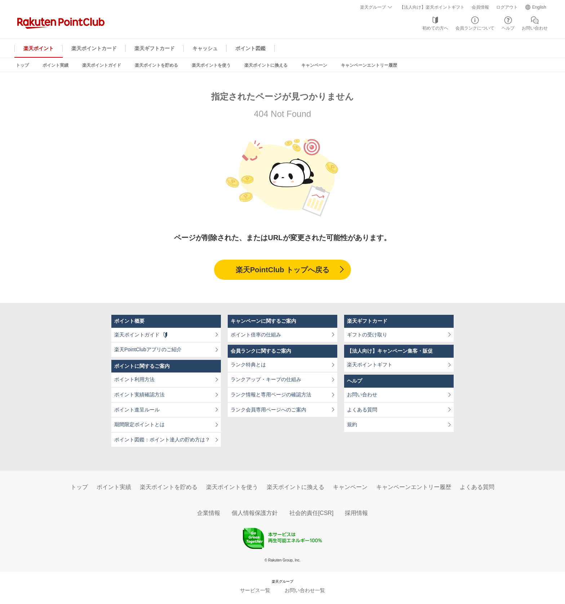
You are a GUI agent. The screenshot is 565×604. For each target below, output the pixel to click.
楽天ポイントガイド (101, 65)
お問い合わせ (535, 28)
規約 (352, 424)
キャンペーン (314, 65)
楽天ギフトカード (154, 48)
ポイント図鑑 (250, 48)
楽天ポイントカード (94, 48)
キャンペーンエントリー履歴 (369, 65)
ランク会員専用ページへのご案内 (268, 410)
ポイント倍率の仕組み (256, 335)
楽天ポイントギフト (369, 364)
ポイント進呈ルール (137, 410)
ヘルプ (508, 28)
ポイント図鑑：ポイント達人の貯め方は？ (162, 439)
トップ (22, 65)
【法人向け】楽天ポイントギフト (432, 7)
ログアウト (507, 7)
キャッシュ (205, 48)
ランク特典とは (248, 364)
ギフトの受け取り (367, 335)
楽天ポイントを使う (211, 65)
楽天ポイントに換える (266, 65)
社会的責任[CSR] (311, 513)
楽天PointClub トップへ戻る (282, 270)
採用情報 (356, 513)
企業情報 (208, 513)
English (539, 7)
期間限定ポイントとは (139, 424)
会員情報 (480, 7)
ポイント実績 (55, 65)
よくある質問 (362, 410)
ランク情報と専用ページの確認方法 (271, 394)
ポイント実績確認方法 (139, 394)
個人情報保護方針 (255, 513)
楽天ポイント (38, 48)
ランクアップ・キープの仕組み (266, 379)
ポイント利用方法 (134, 379)
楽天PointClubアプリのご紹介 (148, 349)
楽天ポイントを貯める (156, 65)
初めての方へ (435, 28)
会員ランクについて (474, 28)
